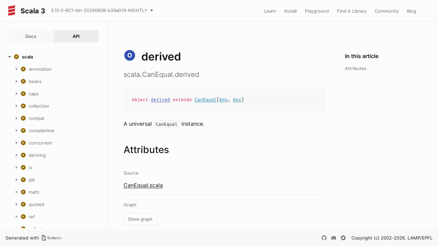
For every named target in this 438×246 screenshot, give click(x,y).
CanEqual (206, 99)
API (76, 36)
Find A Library (351, 11)
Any (223, 99)
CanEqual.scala (143, 185)
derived (160, 99)
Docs (30, 36)
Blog (411, 11)
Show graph (140, 219)
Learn (270, 11)
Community (387, 11)
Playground (317, 11)
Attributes (355, 68)
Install (290, 11)
